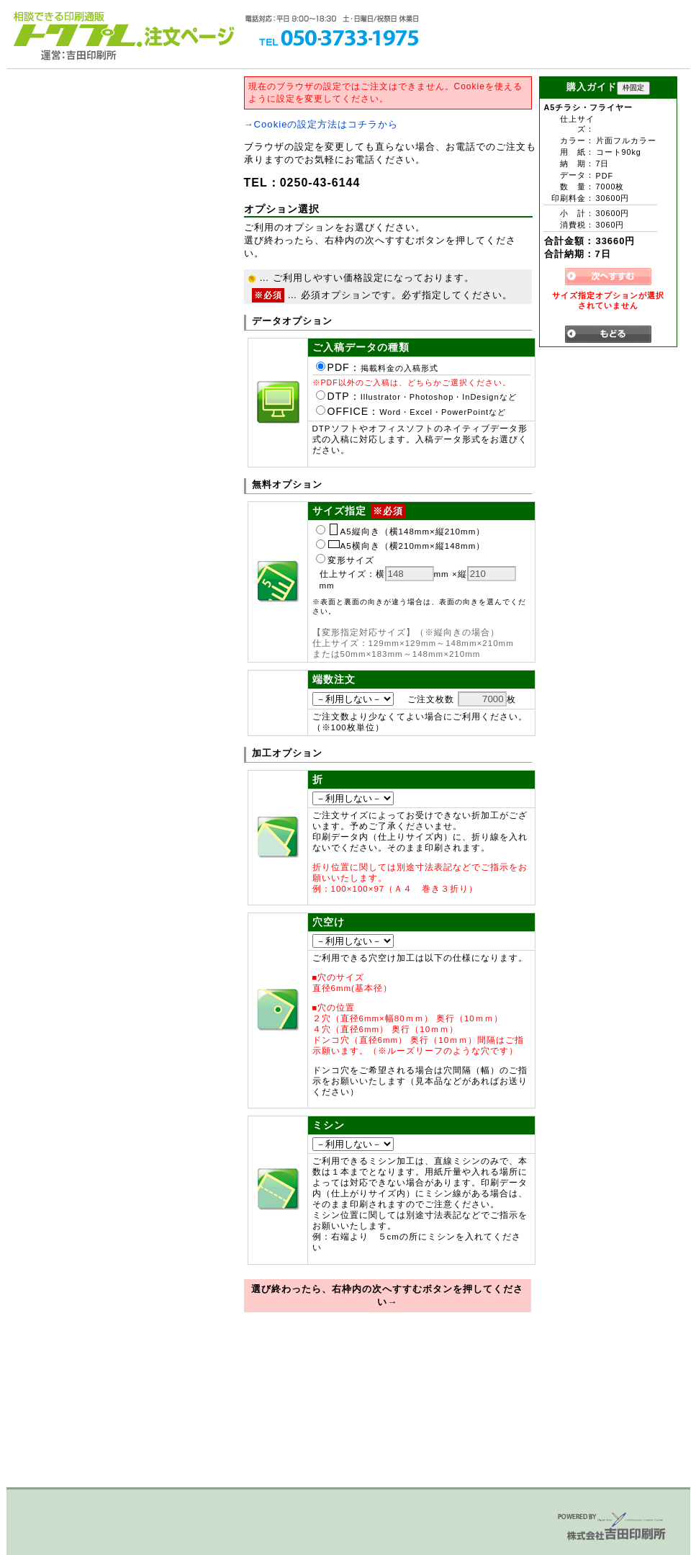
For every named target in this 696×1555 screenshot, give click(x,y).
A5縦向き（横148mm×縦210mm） (401, 531)
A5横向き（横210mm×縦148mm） (401, 546)
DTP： (416, 396)
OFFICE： (411, 411)
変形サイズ (345, 560)
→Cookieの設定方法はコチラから (321, 124)
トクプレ (74, 28)
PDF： (377, 367)
